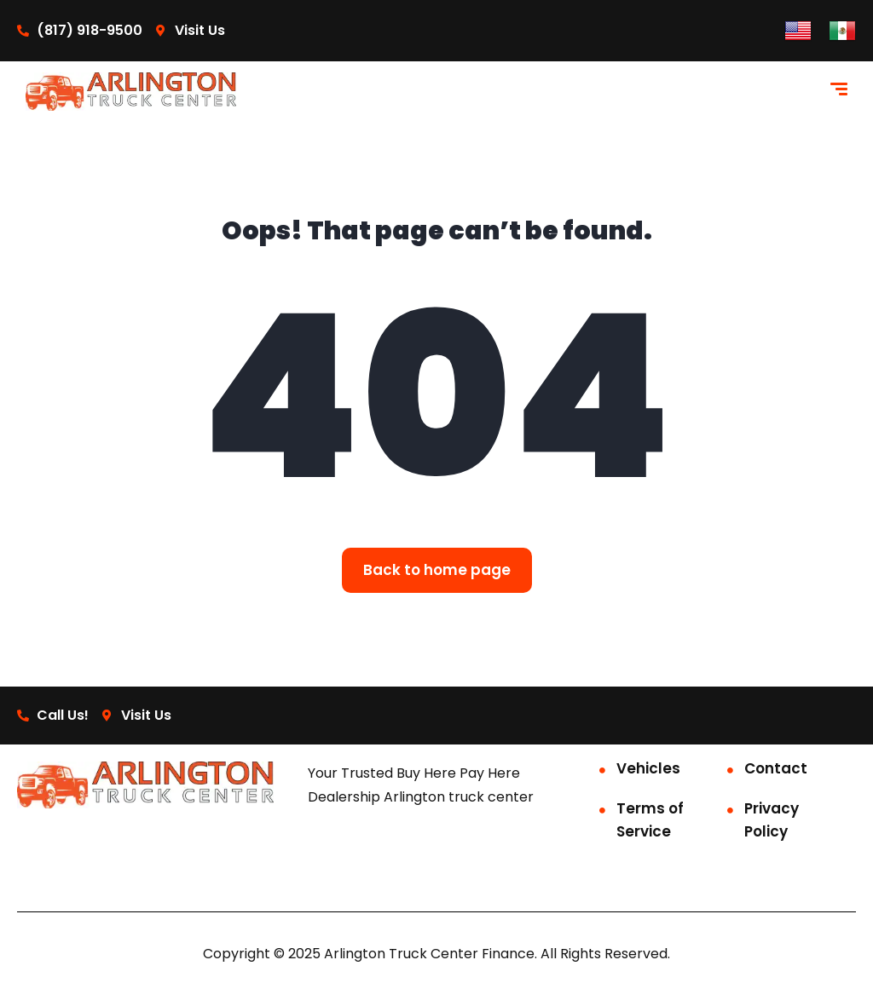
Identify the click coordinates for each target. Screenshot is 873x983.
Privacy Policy (771, 820)
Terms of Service (650, 820)
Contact (775, 768)
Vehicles (648, 768)
